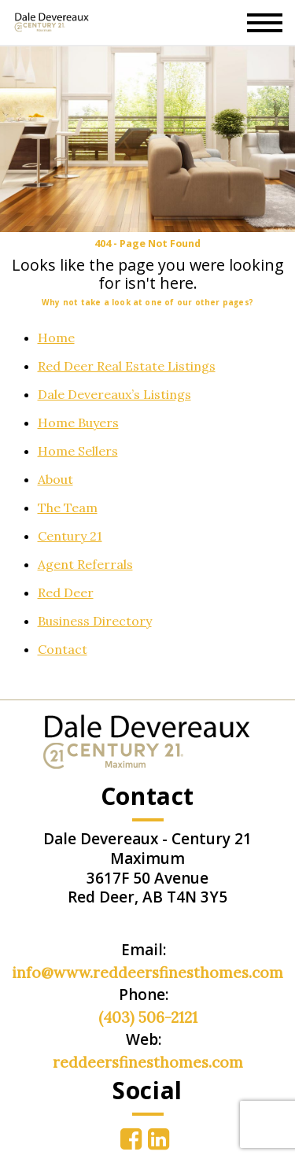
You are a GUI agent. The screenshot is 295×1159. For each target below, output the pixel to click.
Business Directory (95, 621)
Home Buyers (78, 422)
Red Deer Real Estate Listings (127, 366)
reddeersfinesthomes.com (148, 1062)
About (55, 479)
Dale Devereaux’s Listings (114, 394)
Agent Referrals (85, 564)
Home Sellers (78, 451)
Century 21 (70, 536)
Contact (62, 649)
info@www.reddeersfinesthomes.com (147, 972)
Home (56, 337)
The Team (68, 507)
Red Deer (66, 592)
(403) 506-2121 (147, 1017)
